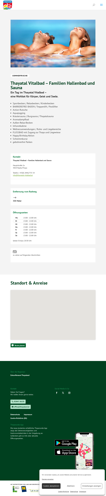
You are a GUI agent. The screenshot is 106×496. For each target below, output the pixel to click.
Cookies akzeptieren (51, 486)
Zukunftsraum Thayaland (19, 375)
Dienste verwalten (48, 479)
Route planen (20, 345)
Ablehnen (71, 486)
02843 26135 (19, 401)
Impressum (82, 491)
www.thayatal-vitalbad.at (22, 180)
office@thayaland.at (21, 407)
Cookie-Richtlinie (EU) (18, 418)
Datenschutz (74, 491)
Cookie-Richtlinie (63, 491)
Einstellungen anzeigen (91, 486)
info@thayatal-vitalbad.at (23, 175)
